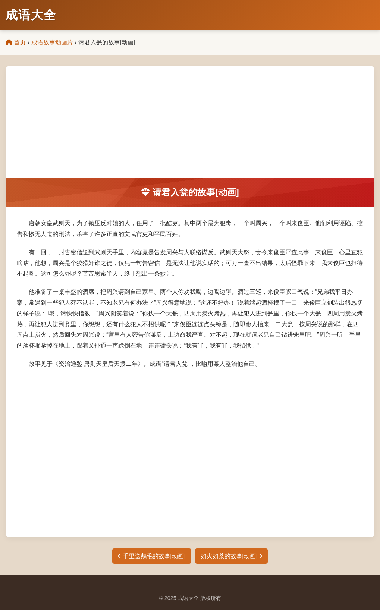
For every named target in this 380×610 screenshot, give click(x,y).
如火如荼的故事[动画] (231, 556)
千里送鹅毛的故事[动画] (151, 556)
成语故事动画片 (52, 42)
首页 (16, 42)
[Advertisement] (190, 122)
